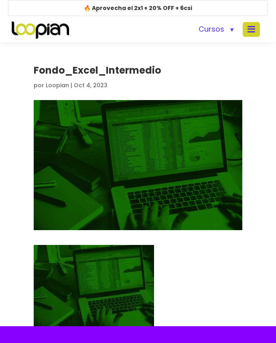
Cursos (211, 29)
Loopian (57, 85)
